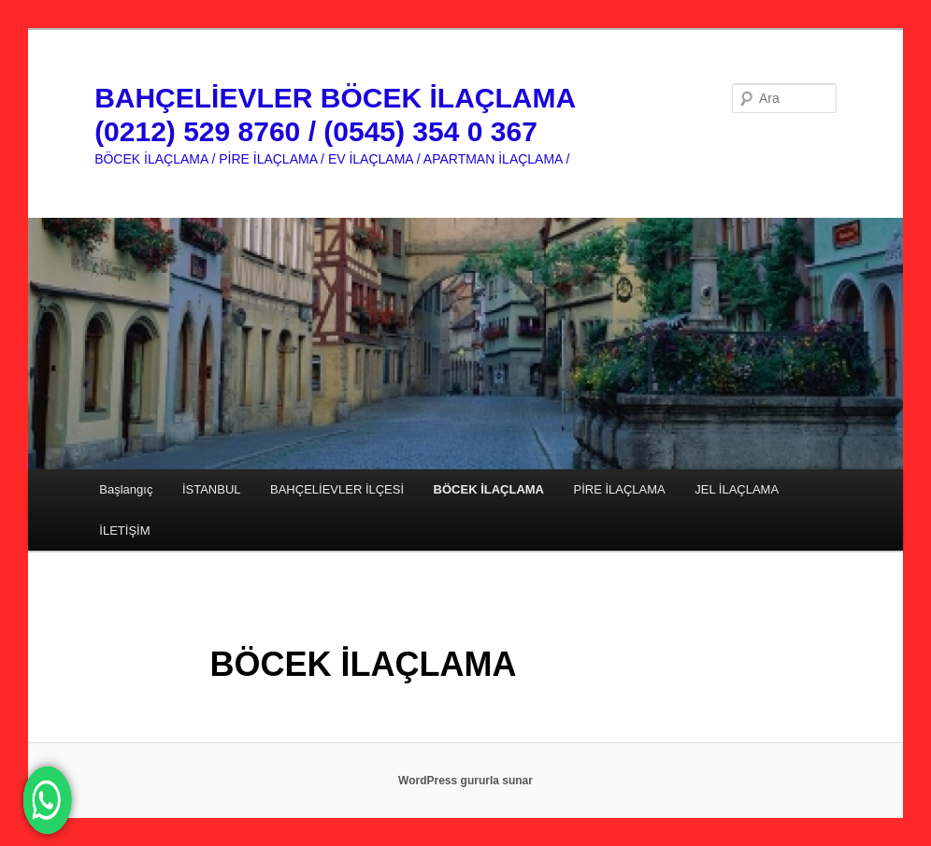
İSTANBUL (211, 489)
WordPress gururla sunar (465, 780)
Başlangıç (125, 489)
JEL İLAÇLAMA (737, 489)
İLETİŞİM (124, 530)
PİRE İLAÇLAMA (620, 489)
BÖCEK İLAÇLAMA (489, 489)
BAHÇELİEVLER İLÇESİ (337, 489)
